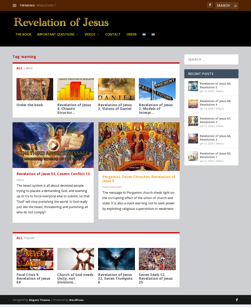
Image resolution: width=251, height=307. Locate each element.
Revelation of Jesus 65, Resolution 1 (215, 157)
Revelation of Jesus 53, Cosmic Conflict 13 (53, 176)
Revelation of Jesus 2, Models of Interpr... (156, 111)
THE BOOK (23, 37)
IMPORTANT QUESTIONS (56, 37)
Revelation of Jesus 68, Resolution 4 (215, 105)
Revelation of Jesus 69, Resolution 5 (215, 87)
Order (131, 37)
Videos (90, 37)
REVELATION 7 (45, 5)
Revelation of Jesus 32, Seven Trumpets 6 (115, 281)
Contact (113, 37)
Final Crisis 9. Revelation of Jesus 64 (33, 281)
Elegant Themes (39, 302)
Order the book (29, 107)
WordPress (76, 302)
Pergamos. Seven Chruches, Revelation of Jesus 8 (139, 181)
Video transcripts (111, 189)
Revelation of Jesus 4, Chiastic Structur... (74, 111)
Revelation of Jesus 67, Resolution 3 (215, 122)
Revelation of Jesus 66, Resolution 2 (215, 140)
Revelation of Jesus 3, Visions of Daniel (115, 109)
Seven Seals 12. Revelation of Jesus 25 (156, 281)
